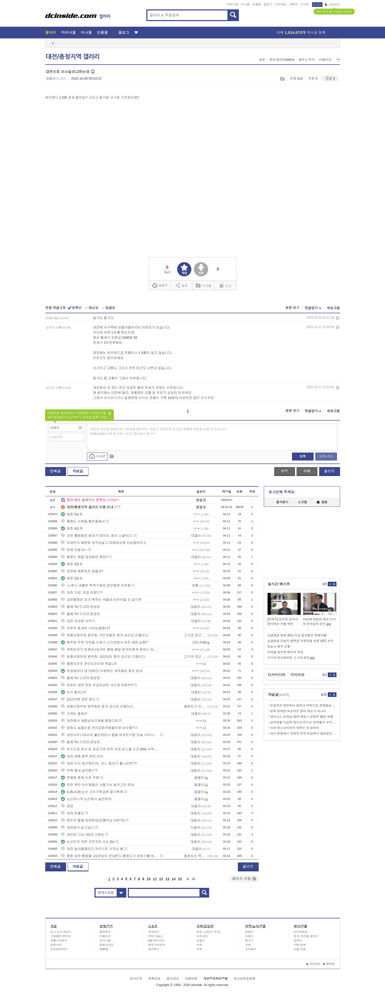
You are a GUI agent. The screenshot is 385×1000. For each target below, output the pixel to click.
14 (174, 879)
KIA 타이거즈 (156, 940)
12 (161, 879)
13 (167, 879)
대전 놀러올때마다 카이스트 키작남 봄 (92, 849)
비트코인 (202, 936)
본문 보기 (292, 308)
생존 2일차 (72, 578)
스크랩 (282, 79)
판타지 (298, 940)
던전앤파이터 (59, 949)
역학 (199, 949)
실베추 (160, 286)
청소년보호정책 (244, 978)
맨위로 (329, 963)
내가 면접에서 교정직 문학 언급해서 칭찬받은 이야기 (303, 733)
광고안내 (172, 978)
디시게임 (280, 4)
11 (155, 879)
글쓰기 (329, 471)
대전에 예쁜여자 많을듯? (82, 571)
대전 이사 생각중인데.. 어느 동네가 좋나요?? (97, 763)
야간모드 (332, 4)
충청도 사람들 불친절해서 (83, 521)
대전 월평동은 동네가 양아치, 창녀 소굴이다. (96, 536)
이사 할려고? (73, 692)
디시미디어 (277, 675)
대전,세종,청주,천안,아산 (82, 756)
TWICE (104, 949)
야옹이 (249, 936)
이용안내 (325, 60)
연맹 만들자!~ (74, 550)
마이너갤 (232, 4)
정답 (67, 806)
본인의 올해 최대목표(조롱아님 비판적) (93, 820)
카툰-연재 (300, 944)
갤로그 (268, 4)
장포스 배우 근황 (278, 646)
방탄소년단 (107, 944)
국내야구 (153, 931)
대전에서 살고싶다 (77, 827)
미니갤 (245, 4)
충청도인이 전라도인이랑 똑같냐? (88, 664)
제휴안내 (154, 978)
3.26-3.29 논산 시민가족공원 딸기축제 (92, 792)
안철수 (201, 940)
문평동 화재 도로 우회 (80, 778)
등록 (303, 456)
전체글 (55, 471)
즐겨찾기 (282, 502)
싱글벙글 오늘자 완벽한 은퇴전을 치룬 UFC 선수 (300, 641)
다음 (188, 879)
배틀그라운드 (59, 940)
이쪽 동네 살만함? (77, 770)
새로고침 (333, 308)
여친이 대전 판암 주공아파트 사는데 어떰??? (97, 685)
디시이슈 (297, 675)
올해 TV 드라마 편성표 (80, 607)
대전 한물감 (72, 813)
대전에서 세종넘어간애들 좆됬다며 (89, 721)
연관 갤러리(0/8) (281, 60)
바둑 (199, 944)
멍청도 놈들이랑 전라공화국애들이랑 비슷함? (97, 728)
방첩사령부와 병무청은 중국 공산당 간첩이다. (97, 706)
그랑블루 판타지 (61, 936)
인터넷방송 (301, 931)
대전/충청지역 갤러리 (73, 57)
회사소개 (136, 978)
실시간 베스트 (279, 584)
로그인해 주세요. (282, 492)
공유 (182, 285)
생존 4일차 (72, 528)
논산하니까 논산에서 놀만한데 (86, 799)
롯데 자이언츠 (157, 944)
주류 (248, 944)
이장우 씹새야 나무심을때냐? (85, 628)
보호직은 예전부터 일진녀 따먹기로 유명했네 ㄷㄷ (303, 705)
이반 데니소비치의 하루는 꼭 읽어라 (294, 728)
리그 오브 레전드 (61, 931)
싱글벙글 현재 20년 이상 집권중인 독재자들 (297, 635)
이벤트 (293, 4)
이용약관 (191, 978)
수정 (284, 471)
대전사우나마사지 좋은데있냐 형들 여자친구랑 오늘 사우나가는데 (110, 735)
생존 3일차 (72, 564)
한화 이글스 (155, 936)
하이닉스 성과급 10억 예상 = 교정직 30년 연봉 (301, 717)
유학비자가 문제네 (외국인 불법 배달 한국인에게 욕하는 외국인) (110, 649)
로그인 (317, 4)
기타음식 (250, 949)
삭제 (337, 318)
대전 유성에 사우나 (78, 621)
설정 (262, 60)
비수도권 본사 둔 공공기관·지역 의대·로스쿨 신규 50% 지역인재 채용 (110, 749)
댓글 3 (330, 78)
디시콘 (305, 4)
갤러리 (50, 33)
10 (149, 879)
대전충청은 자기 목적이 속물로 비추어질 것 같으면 (101, 600)
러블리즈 (105, 936)
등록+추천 (326, 456)
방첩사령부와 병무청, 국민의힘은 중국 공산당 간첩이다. (105, 635)
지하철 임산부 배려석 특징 (285, 652)
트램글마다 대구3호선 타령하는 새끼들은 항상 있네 (101, 671)
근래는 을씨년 (74, 713)
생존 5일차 (72, 514)
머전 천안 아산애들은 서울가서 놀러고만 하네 (97, 785)
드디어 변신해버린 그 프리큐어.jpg (290, 658)
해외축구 (153, 949)
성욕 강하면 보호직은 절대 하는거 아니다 (298, 711)
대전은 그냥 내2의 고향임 (82, 835)
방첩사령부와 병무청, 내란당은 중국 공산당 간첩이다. (103, 657)
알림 (321, 502)
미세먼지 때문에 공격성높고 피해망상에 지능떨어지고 (103, 543)
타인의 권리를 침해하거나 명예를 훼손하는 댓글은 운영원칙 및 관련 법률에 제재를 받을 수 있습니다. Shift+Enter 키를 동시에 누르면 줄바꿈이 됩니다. (158, 431)
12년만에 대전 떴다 (78, 699)
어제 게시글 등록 (301, 33)
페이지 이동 (244, 879)
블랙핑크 (105, 931)
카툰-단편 (300, 949)
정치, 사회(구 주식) (209, 931)
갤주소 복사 (307, 60)
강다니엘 (105, 940)
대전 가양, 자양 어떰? (80, 592)
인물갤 (256, 4)
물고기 (249, 940)
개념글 (77, 471)
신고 (225, 285)
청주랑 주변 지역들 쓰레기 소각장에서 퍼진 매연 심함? (104, 642)
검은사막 (56, 944)
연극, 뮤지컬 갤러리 (306, 936)
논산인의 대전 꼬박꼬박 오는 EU (88, 842)
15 (180, 879)
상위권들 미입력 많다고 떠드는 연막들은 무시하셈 (303, 722)
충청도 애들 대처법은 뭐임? (84, 557)
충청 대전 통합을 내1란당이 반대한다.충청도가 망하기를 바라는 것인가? (110, 856)
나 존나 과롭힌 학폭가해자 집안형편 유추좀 (96, 585)
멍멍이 (249, 931)
